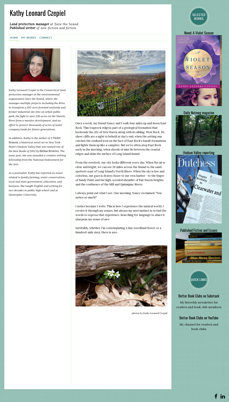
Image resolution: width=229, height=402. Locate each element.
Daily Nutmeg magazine (199, 112)
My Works (28, 37)
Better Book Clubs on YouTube (198, 317)
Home (14, 37)
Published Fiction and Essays (198, 230)
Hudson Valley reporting (198, 152)
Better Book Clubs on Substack (198, 295)
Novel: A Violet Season (198, 32)
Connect (45, 37)
